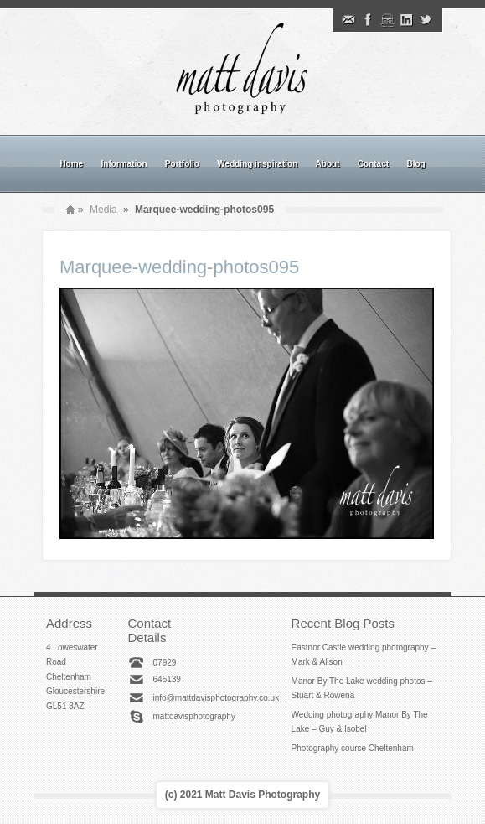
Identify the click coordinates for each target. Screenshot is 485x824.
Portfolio (182, 163)
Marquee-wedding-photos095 (179, 267)
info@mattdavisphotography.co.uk (216, 697)
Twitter (425, 20)
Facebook (367, 20)
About (328, 163)
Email (348, 20)
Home (71, 163)
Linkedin (406, 20)
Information (124, 163)
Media (103, 209)
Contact (373, 163)
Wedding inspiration (257, 163)
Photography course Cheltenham (353, 748)
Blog (415, 163)
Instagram (387, 20)
